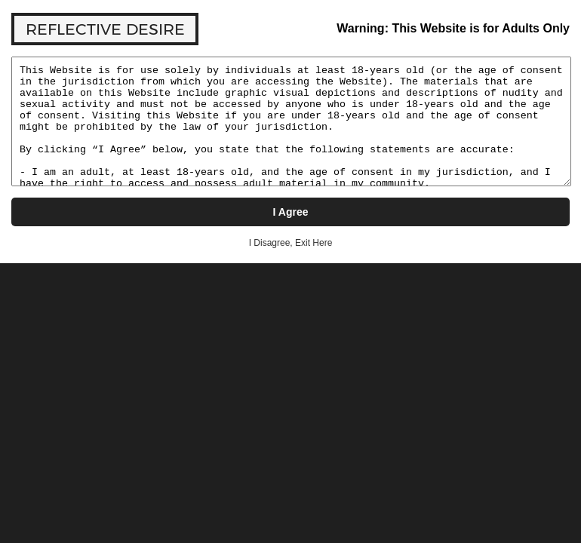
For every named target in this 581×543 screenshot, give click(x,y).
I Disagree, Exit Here (291, 243)
